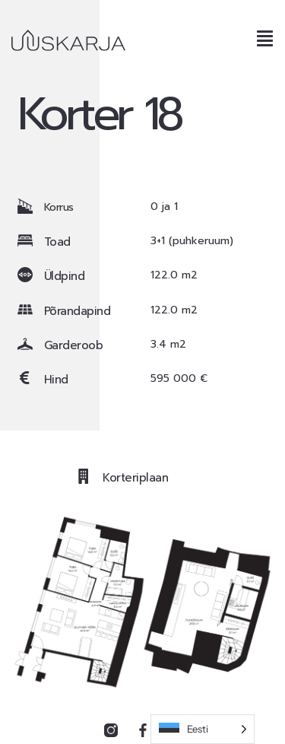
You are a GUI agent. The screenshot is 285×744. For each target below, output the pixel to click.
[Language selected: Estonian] (202, 729)
